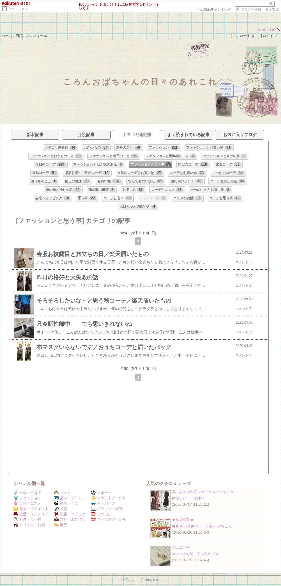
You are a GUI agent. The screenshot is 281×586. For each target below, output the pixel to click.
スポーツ (101, 493)
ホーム (6, 36)
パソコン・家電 (107, 509)
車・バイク (103, 503)
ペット (62, 493)
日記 (19, 36)
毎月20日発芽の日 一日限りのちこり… (204, 526)
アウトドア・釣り (108, 498)
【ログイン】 (270, 36)
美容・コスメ (27, 503)
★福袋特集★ (183, 520)
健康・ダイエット (31, 509)
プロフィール (36, 36)
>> (214, 10)
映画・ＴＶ (66, 503)
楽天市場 (272, 10)
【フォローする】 (243, 36)
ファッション (18, 9)
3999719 (266, 30)
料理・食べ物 (27, 519)
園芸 (60, 525)
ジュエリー (181, 547)
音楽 (60, 509)
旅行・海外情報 (70, 519)
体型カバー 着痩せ (188, 498)
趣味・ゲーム (68, 498)
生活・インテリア (31, 514)
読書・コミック (70, 514)
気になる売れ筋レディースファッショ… (205, 492)
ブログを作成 (251, 10)
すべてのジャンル (108, 519)
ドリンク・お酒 (29, 525)
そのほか (101, 514)
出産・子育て (27, 493)
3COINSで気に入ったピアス (195, 554)
